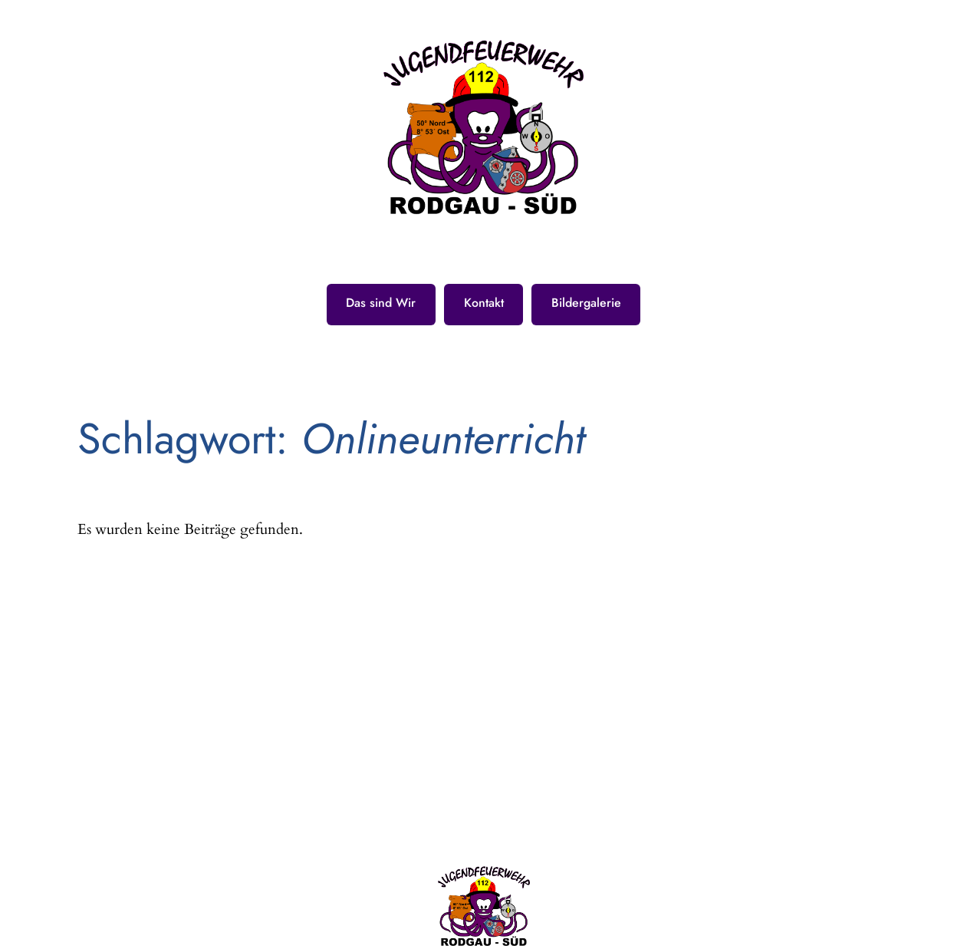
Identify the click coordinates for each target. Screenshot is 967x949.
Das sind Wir (381, 302)
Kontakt (484, 302)
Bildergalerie (586, 302)
